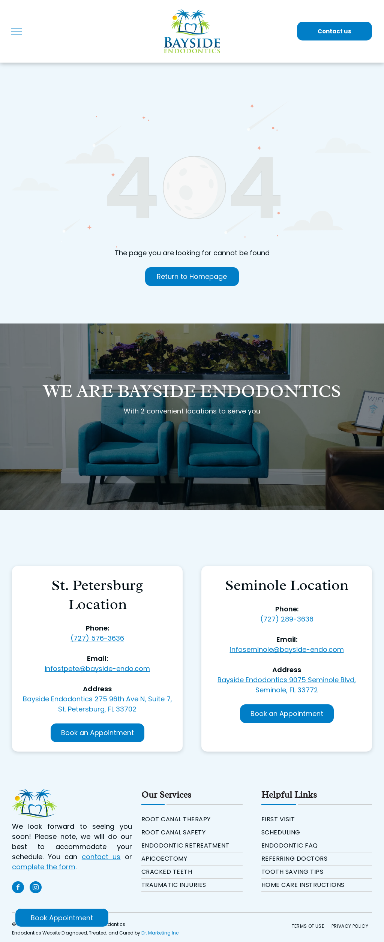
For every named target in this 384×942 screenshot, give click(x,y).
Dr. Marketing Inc (160, 933)
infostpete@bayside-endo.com (97, 668)
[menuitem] (192, 819)
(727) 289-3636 (287, 619)
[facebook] (18, 888)
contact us (101, 856)
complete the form (43, 867)
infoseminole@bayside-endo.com (287, 649)
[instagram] (36, 888)
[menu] (16, 31)
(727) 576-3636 (97, 638)
